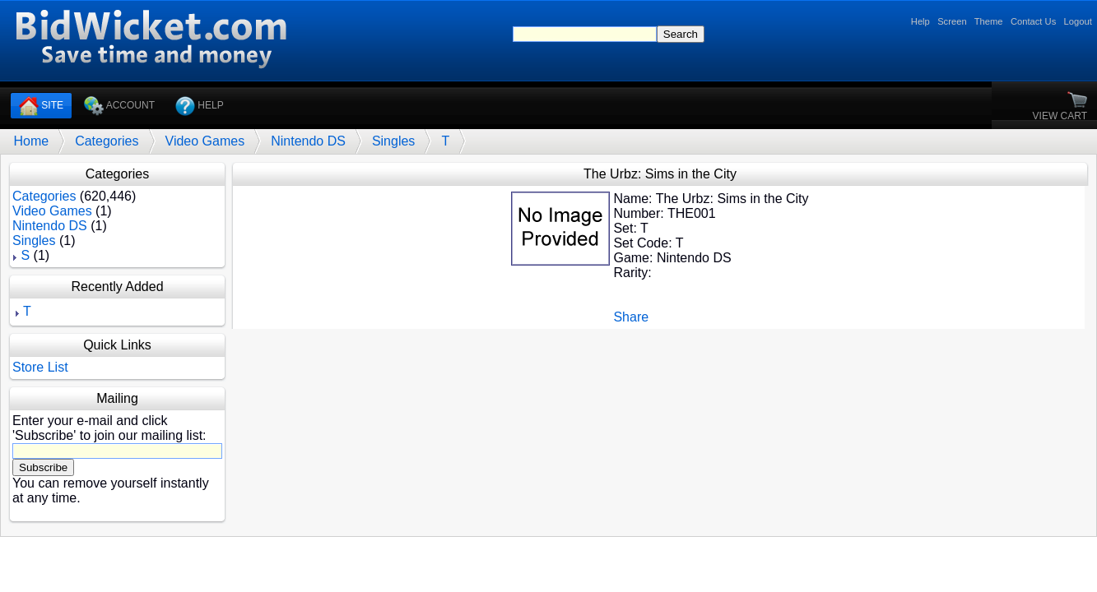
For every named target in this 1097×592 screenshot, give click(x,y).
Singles (393, 141)
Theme (988, 21)
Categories (106, 141)
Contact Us (1033, 21)
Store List (40, 367)
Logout (1078, 21)
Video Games (205, 141)
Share (630, 317)
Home (31, 141)
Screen (951, 21)
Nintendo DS (308, 141)
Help (920, 21)
